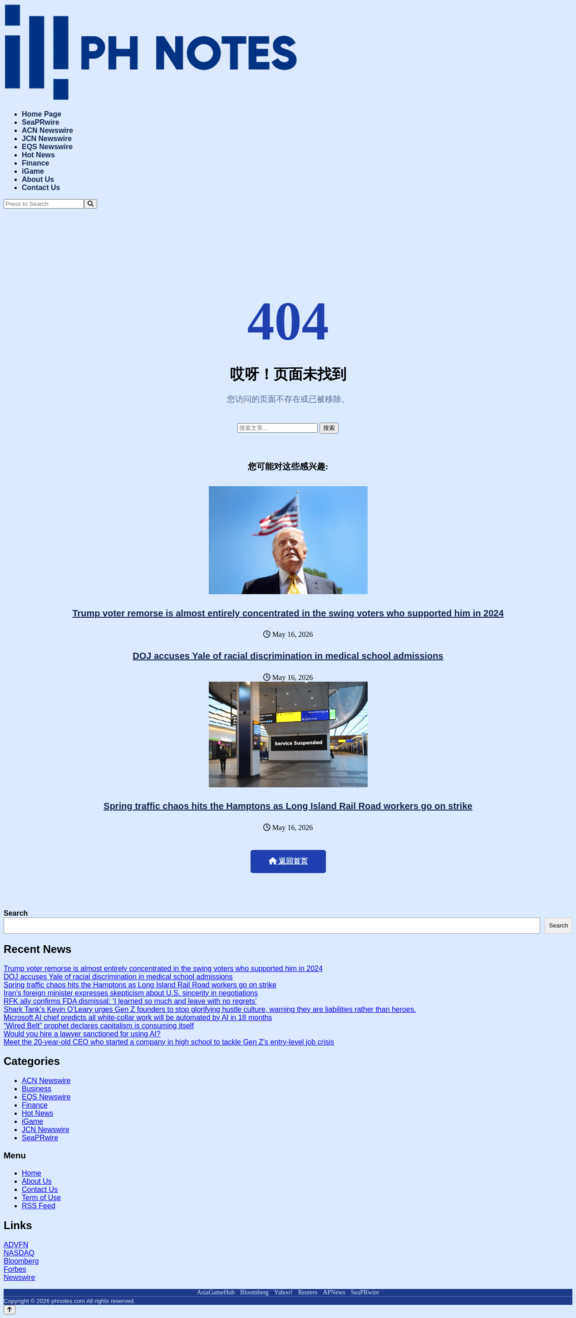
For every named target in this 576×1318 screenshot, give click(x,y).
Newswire (19, 1277)
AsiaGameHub (216, 1292)
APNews (334, 1292)
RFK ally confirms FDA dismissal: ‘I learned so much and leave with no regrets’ (130, 1001)
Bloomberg (21, 1261)
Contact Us (41, 187)
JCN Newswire (47, 138)
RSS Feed (38, 1206)
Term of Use (41, 1197)
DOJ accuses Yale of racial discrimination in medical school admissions (288, 656)
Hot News (38, 155)
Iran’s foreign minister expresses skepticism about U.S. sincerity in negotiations (131, 993)
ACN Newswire (47, 130)
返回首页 (288, 861)
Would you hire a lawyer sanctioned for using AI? (82, 1034)
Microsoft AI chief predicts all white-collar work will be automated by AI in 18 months (138, 1017)
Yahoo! (283, 1292)
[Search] (90, 204)
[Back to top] (9, 1309)
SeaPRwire (40, 122)
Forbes (15, 1269)
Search (16, 913)
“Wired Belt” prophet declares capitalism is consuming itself (99, 1026)
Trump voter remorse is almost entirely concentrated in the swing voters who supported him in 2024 (287, 613)
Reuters (307, 1292)
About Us (38, 179)
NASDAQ (19, 1253)
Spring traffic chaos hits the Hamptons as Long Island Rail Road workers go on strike (287, 806)
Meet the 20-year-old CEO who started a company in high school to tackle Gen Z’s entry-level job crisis (169, 1042)
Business (36, 1089)
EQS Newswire (47, 147)
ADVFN (16, 1245)
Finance (35, 163)
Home (31, 1173)
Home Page (41, 114)
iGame (33, 171)
